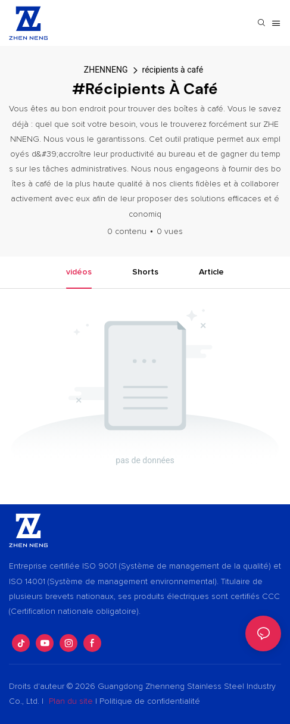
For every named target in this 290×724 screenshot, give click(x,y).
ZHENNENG (106, 69)
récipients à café (173, 69)
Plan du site (71, 701)
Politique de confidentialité (149, 701)
